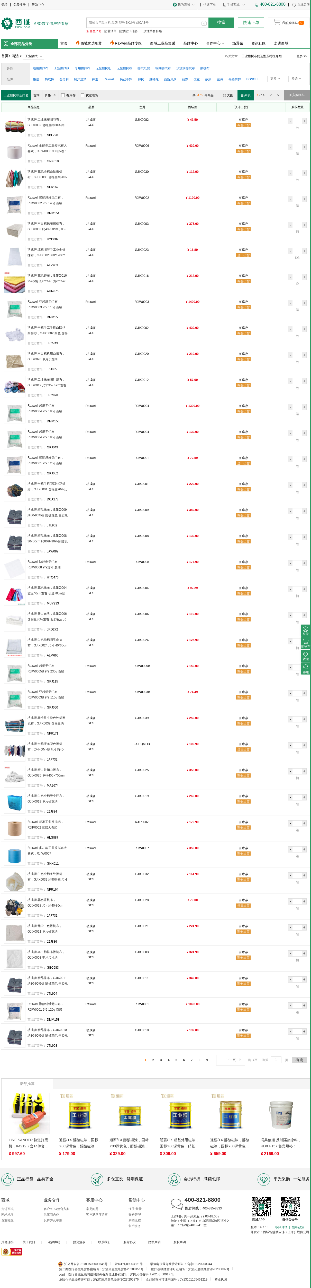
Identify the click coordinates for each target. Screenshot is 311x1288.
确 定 (299, 1060)
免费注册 (19, 4)
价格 (51, 95)
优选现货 (89, 95)
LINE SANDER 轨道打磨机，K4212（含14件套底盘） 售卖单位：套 (28, 1143)
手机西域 (233, 4)
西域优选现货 (91, 43)
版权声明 (179, 1242)
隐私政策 (298, 1227)
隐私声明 (154, 1242)
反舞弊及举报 (53, 1220)
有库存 (68, 95)
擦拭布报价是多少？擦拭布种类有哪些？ (267, 56)
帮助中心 (38, 4)
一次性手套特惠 (151, 31)
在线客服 (300, 4)
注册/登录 (135, 1209)
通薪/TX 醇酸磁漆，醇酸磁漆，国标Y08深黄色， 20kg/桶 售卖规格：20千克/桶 (229, 1143)
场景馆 (237, 43)
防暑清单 (110, 31)
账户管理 (135, 1214)
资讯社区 (258, 43)
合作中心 (215, 43)
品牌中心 (191, 43)
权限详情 (281, 1227)
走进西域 (281, 43)
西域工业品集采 (162, 43)
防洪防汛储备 (128, 31)
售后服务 (135, 1226)
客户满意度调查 (97, 1214)
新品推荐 (27, 1084)
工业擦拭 (31, 56)
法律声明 (54, 1242)
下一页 (234, 1060)
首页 (64, 43)
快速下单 (210, 4)
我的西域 (184, 4)
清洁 (15, 56)
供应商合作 (51, 1214)
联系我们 (104, 1242)
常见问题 (92, 1209)
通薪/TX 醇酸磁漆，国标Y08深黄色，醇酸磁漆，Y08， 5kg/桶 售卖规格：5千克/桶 (79, 1143)
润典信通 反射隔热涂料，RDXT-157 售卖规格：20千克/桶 (281, 1143)
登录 (4, 4)
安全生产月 (94, 31)
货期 (36, 95)
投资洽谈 (79, 1242)
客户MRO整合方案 (56, 1209)
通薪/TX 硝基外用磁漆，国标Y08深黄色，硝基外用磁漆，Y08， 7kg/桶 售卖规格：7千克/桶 (180, 1143)
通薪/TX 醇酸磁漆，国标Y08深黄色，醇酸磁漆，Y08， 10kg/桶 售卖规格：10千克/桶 (129, 1143)
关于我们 (29, 1242)
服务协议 (129, 1242)
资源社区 (7, 1220)
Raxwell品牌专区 (128, 43)
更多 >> (302, 56)
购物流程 (135, 1220)
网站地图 (7, 1214)
